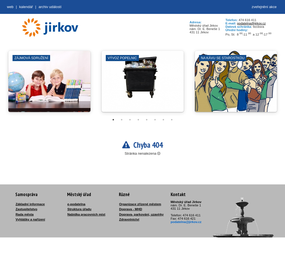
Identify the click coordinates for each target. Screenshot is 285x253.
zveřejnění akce (264, 7)
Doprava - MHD (130, 209)
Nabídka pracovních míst (86, 214)
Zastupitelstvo (26, 209)
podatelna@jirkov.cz (251, 23)
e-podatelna (76, 204)
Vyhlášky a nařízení (30, 219)
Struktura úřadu (79, 209)
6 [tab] (155, 119)
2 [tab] (121, 119)
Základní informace (30, 204)
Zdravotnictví (129, 219)
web (10, 7)
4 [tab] (138, 119)
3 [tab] (130, 119)
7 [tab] (163, 119)
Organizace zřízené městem (140, 204)
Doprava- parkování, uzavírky (141, 214)
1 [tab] (113, 119)
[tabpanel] (49, 84)
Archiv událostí (50, 7)
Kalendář (26, 7)
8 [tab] (172, 119)
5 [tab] (146, 119)
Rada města (25, 214)
